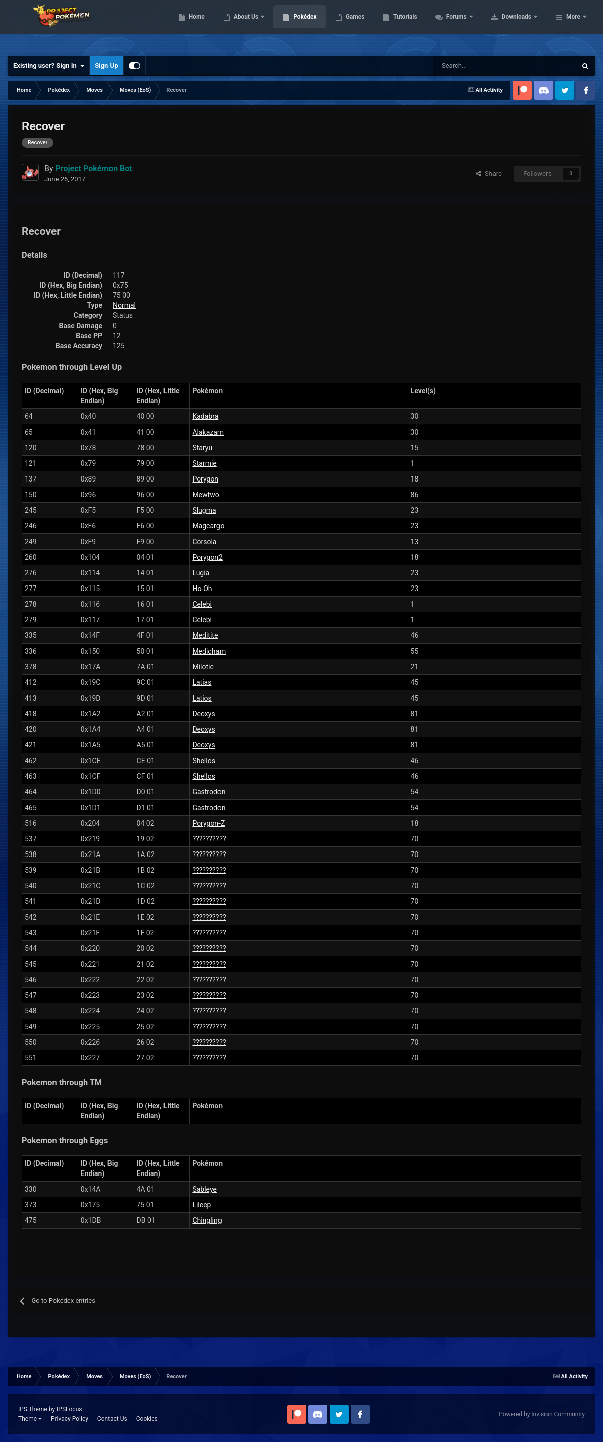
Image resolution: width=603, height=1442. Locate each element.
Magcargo (208, 526)
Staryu (202, 448)
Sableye (204, 1189)
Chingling (207, 1220)
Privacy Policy (69, 1418)
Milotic (202, 667)
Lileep (201, 1205)
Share (489, 173)
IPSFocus (69, 1409)
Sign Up (106, 65)
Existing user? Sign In (48, 65)
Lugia (200, 573)
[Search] (469, 65)
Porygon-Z (208, 823)
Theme (30, 1418)
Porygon (205, 479)
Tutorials (469, 25)
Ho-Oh (202, 588)
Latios (201, 698)
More (573, 25)
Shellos (203, 761)
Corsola (204, 542)
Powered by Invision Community (542, 1414)
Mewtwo (205, 495)
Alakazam (208, 432)
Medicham (209, 651)
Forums (521, 25)
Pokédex (369, 25)
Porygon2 (207, 557)
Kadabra (205, 416)
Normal (124, 305)
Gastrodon (208, 792)
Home (260, 25)
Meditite (205, 635)
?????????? (209, 839)
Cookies (147, 1418)
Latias (201, 682)
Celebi (202, 604)
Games (419, 25)
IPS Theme (32, 1409)
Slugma (204, 510)
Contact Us (112, 1418)
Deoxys (203, 714)
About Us (310, 25)
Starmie (204, 463)
